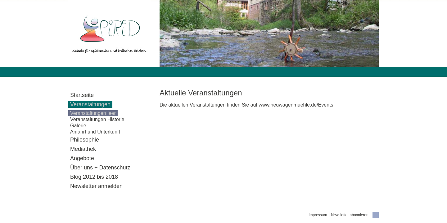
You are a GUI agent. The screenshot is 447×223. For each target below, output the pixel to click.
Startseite (82, 95)
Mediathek (83, 149)
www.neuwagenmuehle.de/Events (296, 104)
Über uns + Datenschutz (100, 167)
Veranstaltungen (90, 104)
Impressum (318, 215)
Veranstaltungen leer (93, 113)
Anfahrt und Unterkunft (95, 131)
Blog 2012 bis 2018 (94, 177)
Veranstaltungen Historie (97, 119)
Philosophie (84, 140)
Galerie (78, 125)
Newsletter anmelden (96, 186)
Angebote (82, 158)
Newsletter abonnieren (349, 215)
